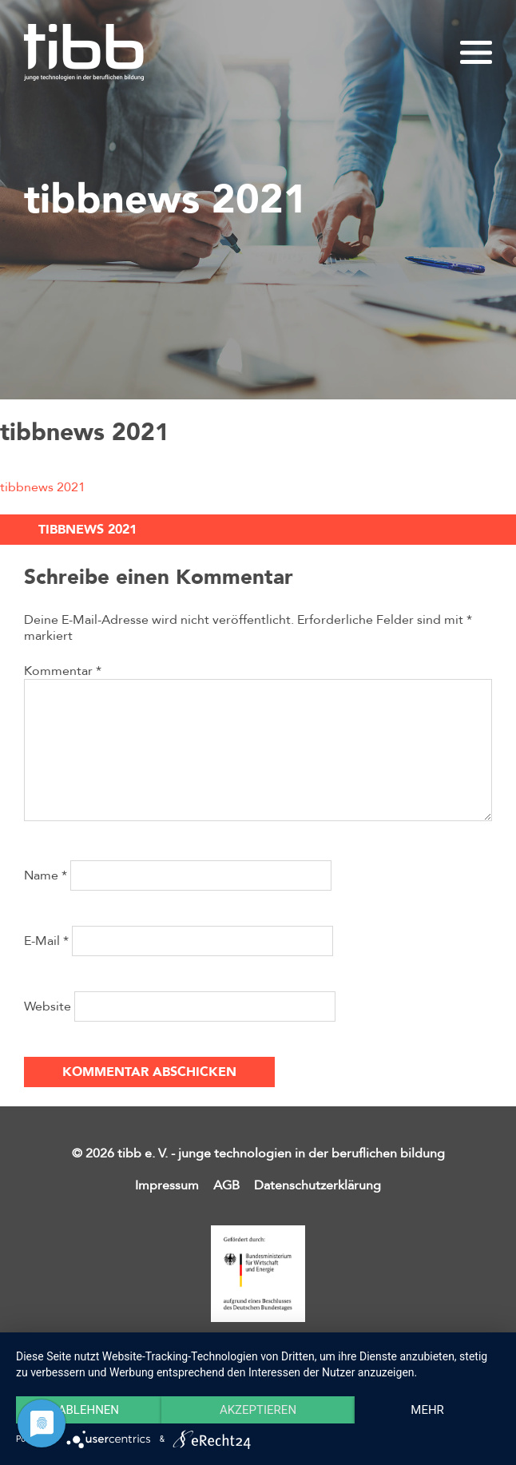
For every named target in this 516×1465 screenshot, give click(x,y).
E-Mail (46, 941)
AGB (226, 1185)
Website (47, 1006)
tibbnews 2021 (42, 487)
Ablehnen (88, 1410)
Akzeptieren (258, 1410)
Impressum (167, 1185)
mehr (427, 1410)
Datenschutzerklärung (317, 1185)
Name (45, 875)
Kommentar (62, 671)
